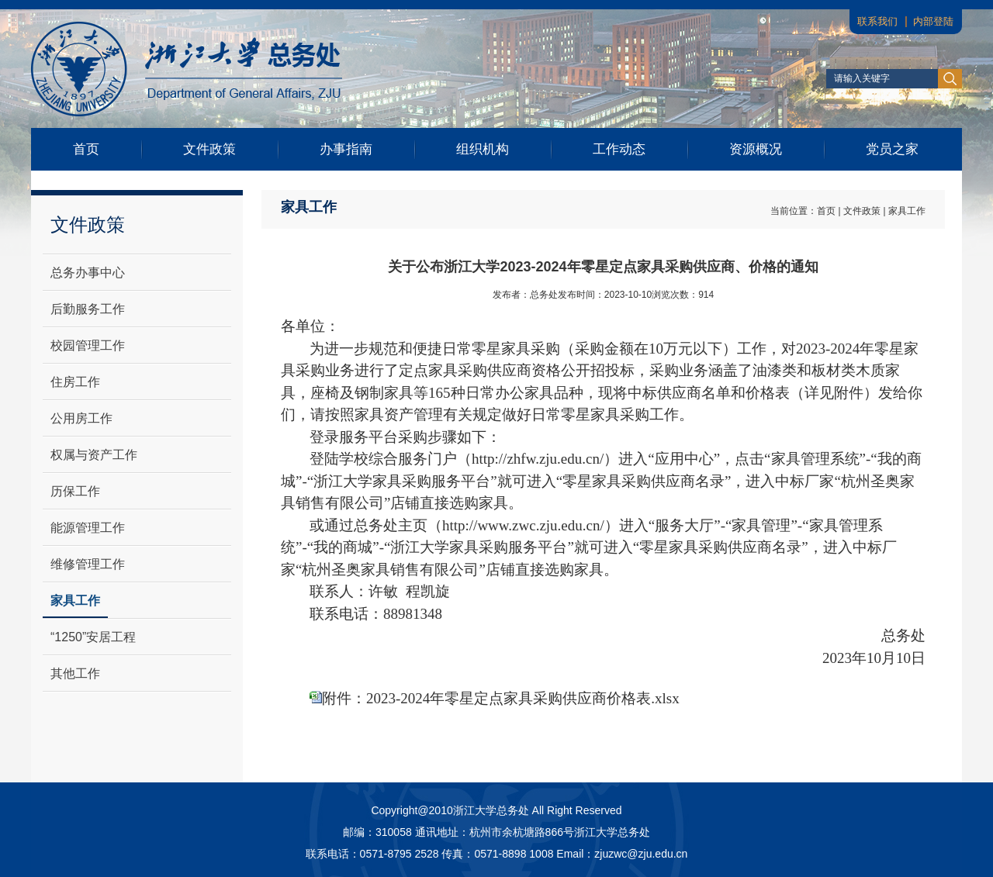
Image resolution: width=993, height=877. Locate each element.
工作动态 (619, 149)
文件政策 (209, 149)
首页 (86, 149)
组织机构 (482, 149)
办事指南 (346, 149)
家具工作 (907, 210)
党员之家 (892, 149)
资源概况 (755, 149)
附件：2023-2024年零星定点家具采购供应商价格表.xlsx (501, 698)
